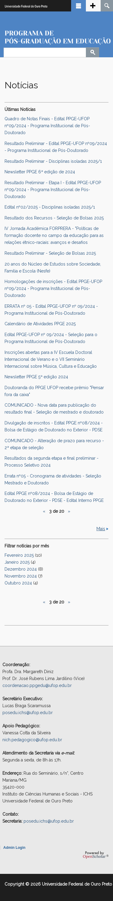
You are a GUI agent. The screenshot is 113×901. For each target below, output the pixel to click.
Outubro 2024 (18, 583)
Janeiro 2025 (17, 562)
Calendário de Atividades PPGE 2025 (40, 323)
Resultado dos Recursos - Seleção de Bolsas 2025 (54, 218)
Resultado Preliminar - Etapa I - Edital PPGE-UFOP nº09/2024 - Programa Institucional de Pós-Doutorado (53, 189)
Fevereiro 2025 (19, 555)
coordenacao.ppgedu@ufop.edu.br (37, 685)
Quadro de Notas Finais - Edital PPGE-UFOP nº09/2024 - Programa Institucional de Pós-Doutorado (47, 125)
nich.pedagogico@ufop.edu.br (32, 739)
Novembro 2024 (21, 576)
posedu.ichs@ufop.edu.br (27, 712)
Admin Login (14, 848)
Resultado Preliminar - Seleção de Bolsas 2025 (50, 253)
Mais (100, 528)
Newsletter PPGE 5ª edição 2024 (36, 376)
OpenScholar (95, 855)
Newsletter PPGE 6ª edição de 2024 (40, 171)
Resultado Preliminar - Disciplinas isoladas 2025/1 (53, 161)
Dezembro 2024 (21, 569)
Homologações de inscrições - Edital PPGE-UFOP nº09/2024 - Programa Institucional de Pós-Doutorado (53, 288)
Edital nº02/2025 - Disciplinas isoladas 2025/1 (50, 207)
